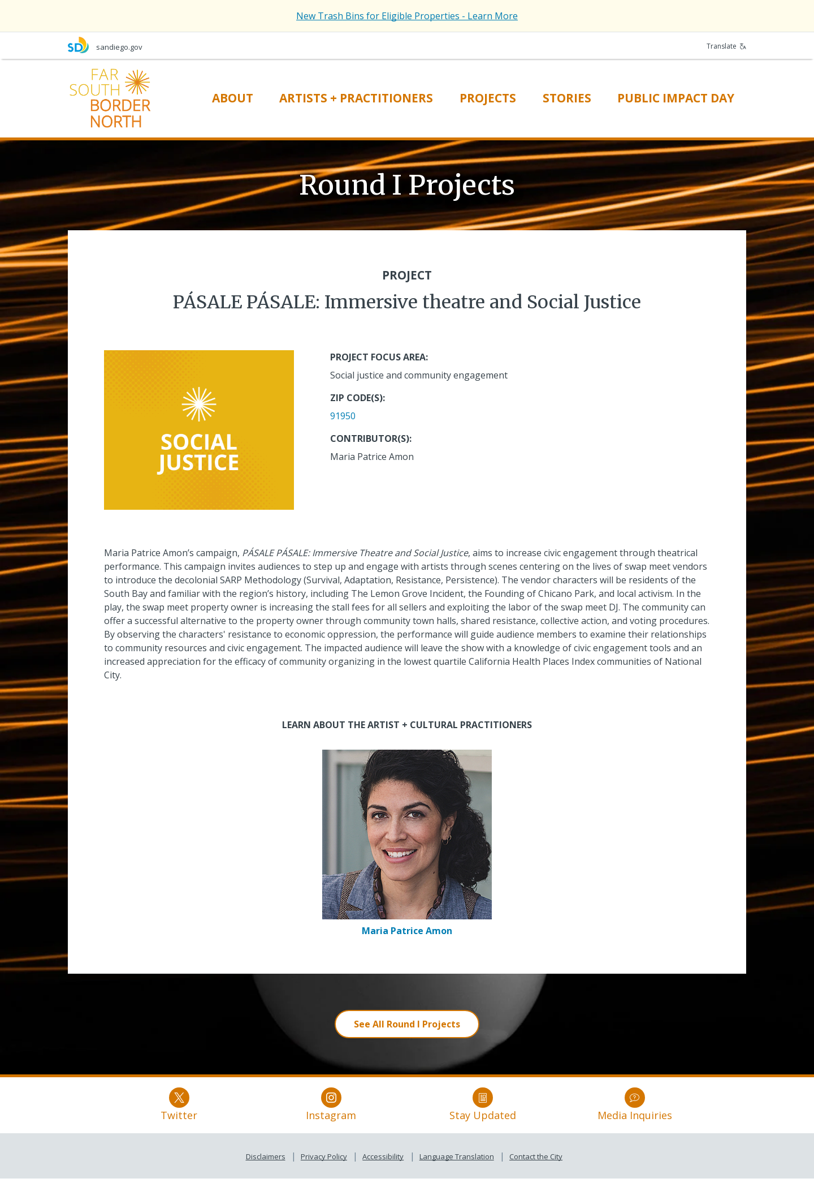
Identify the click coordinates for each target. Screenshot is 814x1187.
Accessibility (383, 1165)
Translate (726, 46)
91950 (343, 416)
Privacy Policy (324, 1165)
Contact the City (535, 1165)
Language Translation (456, 1165)
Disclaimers (265, 1165)
